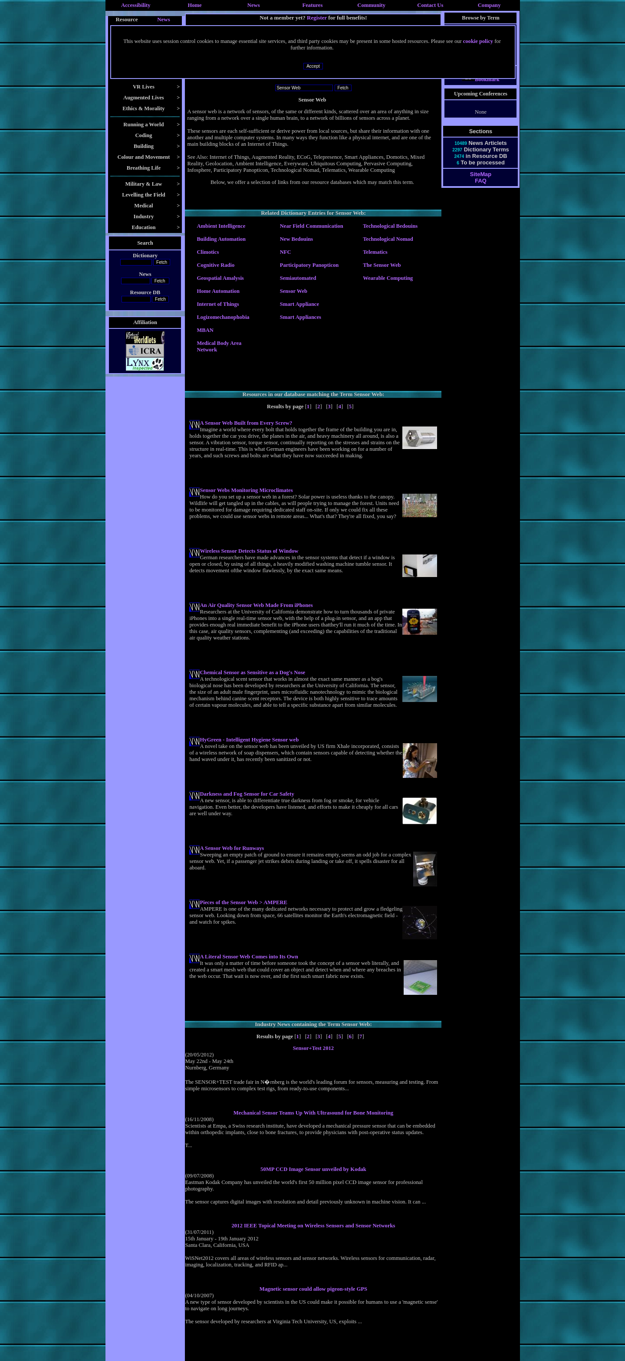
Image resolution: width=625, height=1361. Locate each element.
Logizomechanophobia (223, 317)
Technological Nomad (388, 239)
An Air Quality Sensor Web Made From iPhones (256, 605)
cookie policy (478, 41)
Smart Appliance (299, 304)
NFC (285, 252)
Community (371, 5)
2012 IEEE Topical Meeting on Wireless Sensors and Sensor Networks (313, 1226)
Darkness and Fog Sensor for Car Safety (247, 794)
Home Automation (218, 291)
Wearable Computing (388, 278)
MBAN (205, 330)
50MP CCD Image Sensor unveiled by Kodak (313, 1169)
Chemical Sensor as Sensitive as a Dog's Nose (252, 672)
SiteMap (480, 182)
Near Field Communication (311, 226)
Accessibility (136, 5)
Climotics (208, 252)
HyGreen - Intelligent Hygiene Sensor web (249, 740)
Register (317, 17)
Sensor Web (293, 291)
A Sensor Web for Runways (232, 848)
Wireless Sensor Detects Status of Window (249, 551)
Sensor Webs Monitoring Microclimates (246, 490)
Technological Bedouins (390, 226)
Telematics (375, 252)
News (253, 5)
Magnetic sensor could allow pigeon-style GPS (313, 1289)
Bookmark (481, 87)
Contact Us (430, 5)
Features (313, 5)
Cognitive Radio (215, 265)
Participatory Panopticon (309, 265)
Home (194, 5)
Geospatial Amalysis (220, 278)
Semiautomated (298, 278)
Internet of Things (218, 304)
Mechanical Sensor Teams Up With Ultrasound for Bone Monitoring (313, 1113)
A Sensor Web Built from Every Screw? (246, 423)
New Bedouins (296, 239)
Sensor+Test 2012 (313, 1048)
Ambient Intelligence (221, 226)
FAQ (480, 188)
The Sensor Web (382, 265)
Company (489, 5)
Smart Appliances (300, 317)
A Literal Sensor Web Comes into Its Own (249, 957)
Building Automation (221, 239)
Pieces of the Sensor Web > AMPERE (243, 902)
